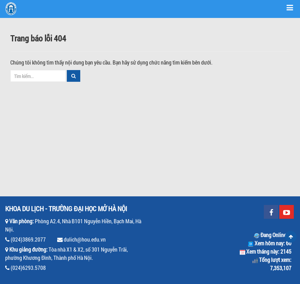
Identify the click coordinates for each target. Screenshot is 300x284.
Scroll (291, 237)
